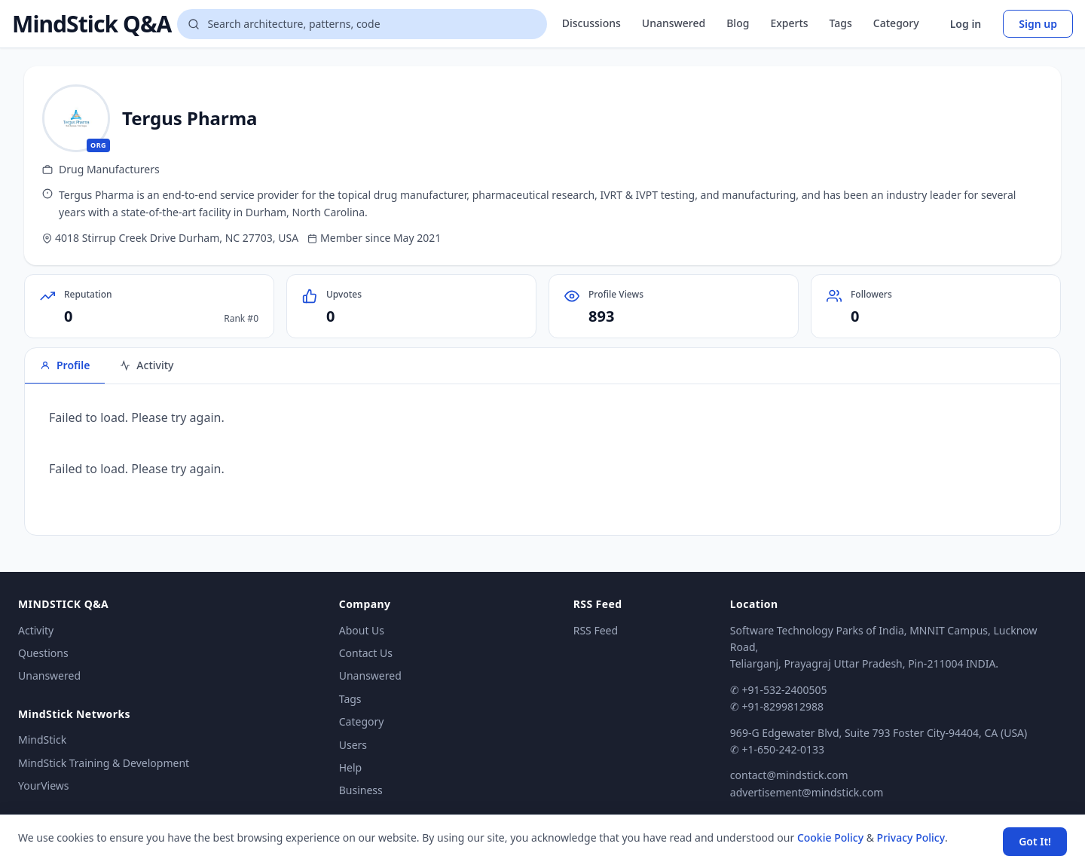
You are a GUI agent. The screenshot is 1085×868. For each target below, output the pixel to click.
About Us (361, 630)
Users (353, 745)
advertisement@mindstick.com (806, 792)
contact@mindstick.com (789, 775)
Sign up (1038, 24)
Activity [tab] (146, 365)
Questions (43, 653)
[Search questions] (361, 24)
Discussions (591, 23)
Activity (35, 630)
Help (350, 767)
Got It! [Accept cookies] (1035, 841)
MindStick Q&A (91, 24)
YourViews (43, 785)
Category (896, 23)
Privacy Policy (911, 837)
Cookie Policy (830, 837)
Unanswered (673, 23)
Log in (966, 24)
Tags (841, 23)
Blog (737, 23)
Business (361, 790)
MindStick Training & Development (103, 763)
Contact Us (366, 653)
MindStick (42, 739)
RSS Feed (595, 630)
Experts (789, 23)
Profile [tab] (65, 365)
